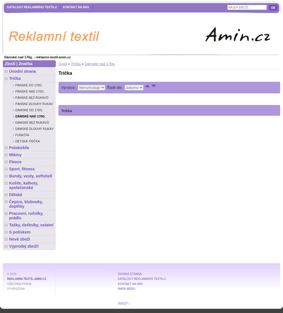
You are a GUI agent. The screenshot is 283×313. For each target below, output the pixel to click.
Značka (26, 63)
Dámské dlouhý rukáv (34, 128)
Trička (76, 64)
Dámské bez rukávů (32, 122)
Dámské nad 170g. (100, 64)
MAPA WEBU (126, 288)
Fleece (15, 162)
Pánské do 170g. (29, 85)
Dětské (15, 194)
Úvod (62, 64)
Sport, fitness (22, 169)
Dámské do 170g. (29, 110)
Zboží (10, 63)
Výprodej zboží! (24, 246)
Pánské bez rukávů (32, 97)
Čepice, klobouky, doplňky (26, 204)
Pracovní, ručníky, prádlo (26, 215)
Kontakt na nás (76, 7)
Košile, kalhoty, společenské (23, 185)
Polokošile (19, 147)
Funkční (22, 135)
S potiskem (19, 232)
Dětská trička (27, 141)
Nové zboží (19, 239)
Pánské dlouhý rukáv (34, 104)
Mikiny (15, 155)
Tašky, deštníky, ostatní (31, 225)
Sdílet (123, 303)
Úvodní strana (22, 71)
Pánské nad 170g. (30, 91)
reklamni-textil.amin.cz (26, 278)
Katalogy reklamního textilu (32, 7)
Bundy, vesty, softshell (30, 176)
